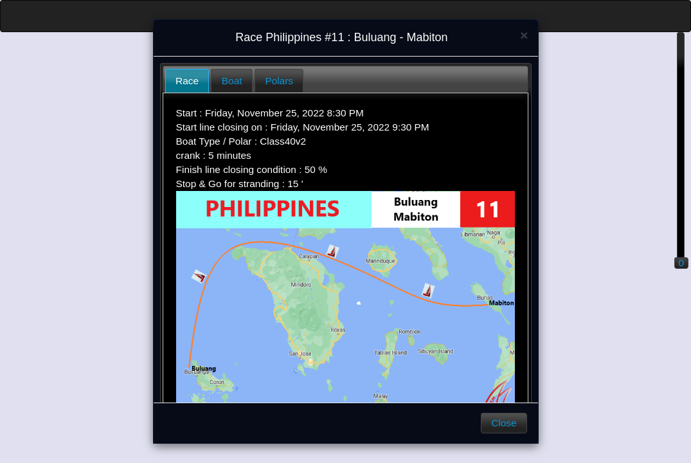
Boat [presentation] (232, 80)
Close (503, 422)
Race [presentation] (187, 80)
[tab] (187, 81)
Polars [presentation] (279, 80)
